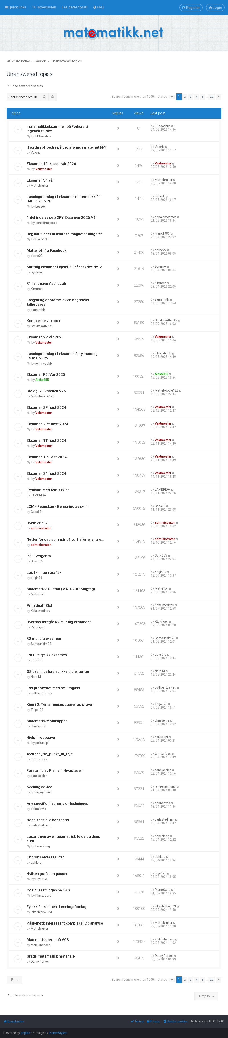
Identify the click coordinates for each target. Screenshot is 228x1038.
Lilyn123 (41, 879)
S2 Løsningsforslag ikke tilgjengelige (58, 671)
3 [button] (190, 96)
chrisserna (38, 726)
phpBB (25, 1033)
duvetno (36, 660)
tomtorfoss (39, 759)
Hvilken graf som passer (47, 873)
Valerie (36, 152)
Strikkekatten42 (42, 326)
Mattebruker (39, 185)
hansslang (42, 846)
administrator (41, 528)
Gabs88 (36, 512)
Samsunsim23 (41, 644)
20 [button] (211, 96)
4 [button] (196, 96)
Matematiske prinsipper (47, 721)
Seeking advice (39, 787)
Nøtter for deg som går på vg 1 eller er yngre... (65, 539)
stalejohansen (41, 945)
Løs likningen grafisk (44, 572)
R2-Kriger (37, 627)
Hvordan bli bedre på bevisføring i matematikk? (66, 147)
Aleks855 (42, 380)
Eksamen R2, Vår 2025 (46, 374)
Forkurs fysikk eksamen (47, 655)
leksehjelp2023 (41, 912)
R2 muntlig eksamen (44, 638)
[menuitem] (44, 7)
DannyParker (40, 961)
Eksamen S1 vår (40, 180)
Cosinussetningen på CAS (48, 890)
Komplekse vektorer (44, 320)
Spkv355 (37, 561)
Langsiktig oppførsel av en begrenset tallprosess (58, 302)
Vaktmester (43, 169)
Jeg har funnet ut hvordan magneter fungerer (64, 234)
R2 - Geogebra (39, 556)
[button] (172, 97)
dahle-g (36, 862)
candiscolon (39, 776)
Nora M (36, 677)
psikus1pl (42, 743)
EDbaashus (43, 136)
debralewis (38, 809)
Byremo (36, 272)
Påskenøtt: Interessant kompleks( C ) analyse (65, 923)
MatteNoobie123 (42, 396)
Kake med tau (40, 611)
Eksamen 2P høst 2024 (46, 407)
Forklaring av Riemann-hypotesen (55, 770)
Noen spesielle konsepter (48, 820)
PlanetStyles (58, 1033)
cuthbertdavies (41, 693)
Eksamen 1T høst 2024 (46, 440)
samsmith (38, 310)
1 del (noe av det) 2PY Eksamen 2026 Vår (62, 217)
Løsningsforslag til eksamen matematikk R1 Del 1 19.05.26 (64, 198)
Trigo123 (37, 710)
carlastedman (40, 825)
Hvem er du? (37, 523)
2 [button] (185, 96)
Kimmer (36, 289)
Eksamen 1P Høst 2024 (47, 457)
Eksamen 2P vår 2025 (45, 337)
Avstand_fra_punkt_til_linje (50, 754)
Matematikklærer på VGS (48, 939)
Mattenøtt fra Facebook (47, 250)
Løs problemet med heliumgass (53, 688)
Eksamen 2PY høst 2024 (47, 424)
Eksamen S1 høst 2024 (46, 473)
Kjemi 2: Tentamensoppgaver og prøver (60, 704)
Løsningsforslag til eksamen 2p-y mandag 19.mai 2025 (62, 355)
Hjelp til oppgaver (41, 737)
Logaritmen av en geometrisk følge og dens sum (63, 838)
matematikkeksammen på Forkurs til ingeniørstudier (58, 128)
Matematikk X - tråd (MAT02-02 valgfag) (61, 589)
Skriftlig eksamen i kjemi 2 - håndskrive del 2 (64, 267)
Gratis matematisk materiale (51, 956)
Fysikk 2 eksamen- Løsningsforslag (56, 906)
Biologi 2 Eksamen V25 (46, 391)
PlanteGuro (43, 895)
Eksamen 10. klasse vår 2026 (51, 163)
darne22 (37, 256)
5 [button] (202, 96)
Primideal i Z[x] (39, 605)
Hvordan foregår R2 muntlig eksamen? (59, 622)
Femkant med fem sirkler (48, 490)
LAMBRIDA (38, 495)
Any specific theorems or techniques (57, 803)
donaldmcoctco (46, 223)
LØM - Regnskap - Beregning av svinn (58, 506)
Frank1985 (42, 239)
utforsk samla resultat (45, 857)
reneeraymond (41, 792)
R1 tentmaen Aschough (46, 283)
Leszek (40, 206)
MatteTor (37, 594)
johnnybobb (43, 363)
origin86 (36, 578)
